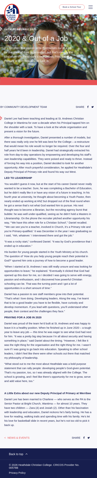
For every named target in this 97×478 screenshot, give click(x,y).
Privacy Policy (17, 472)
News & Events (18, 437)
